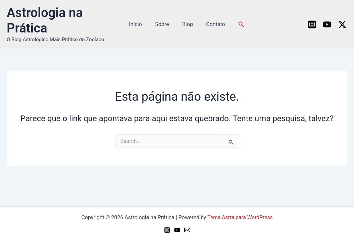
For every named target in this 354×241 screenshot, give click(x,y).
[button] (237, 24)
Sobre (163, 24)
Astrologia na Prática (45, 20)
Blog (186, 24)
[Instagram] (312, 24)
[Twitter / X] (342, 24)
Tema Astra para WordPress (240, 217)
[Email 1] (187, 230)
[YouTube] (327, 24)
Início (139, 24)
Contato (211, 24)
